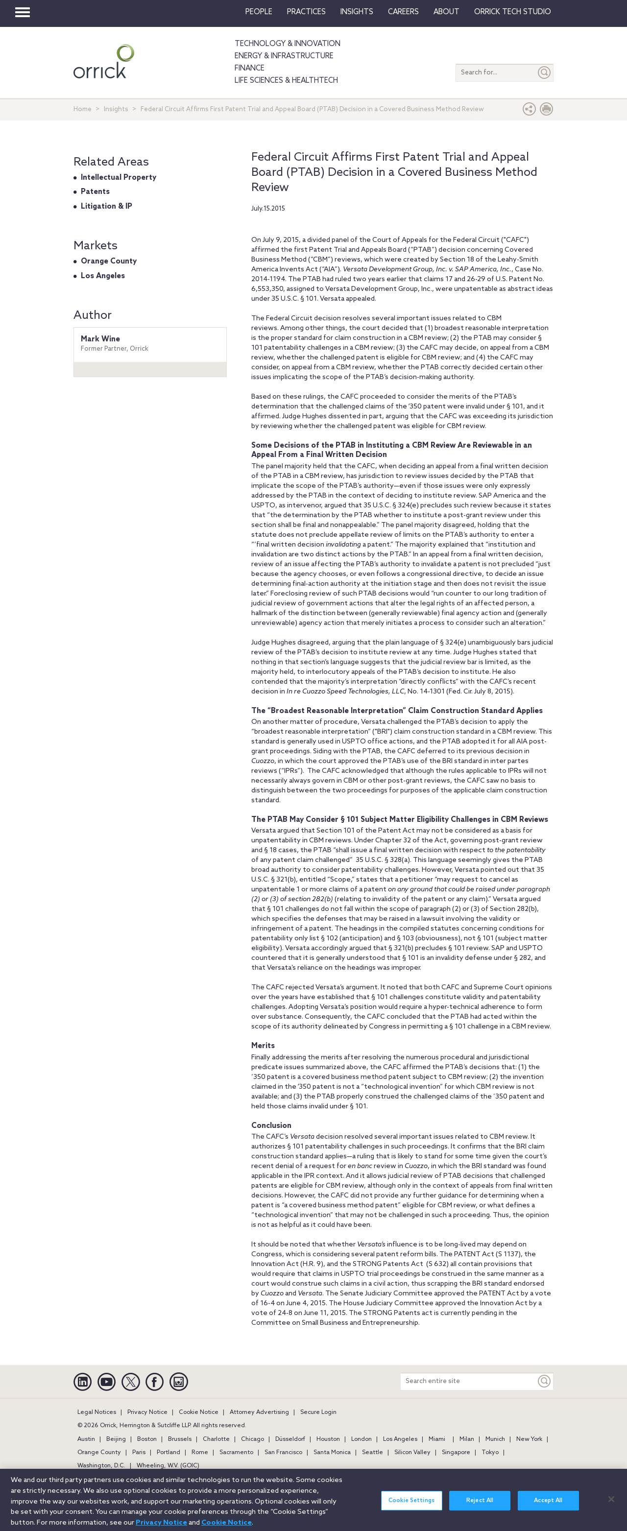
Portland (168, 1452)
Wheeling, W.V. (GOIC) (168, 1465)
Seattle (372, 1452)
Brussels (180, 1439)
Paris (138, 1452)
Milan (466, 1439)
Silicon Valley (412, 1452)
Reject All (479, 1505)
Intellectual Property (118, 177)
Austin (86, 1439)
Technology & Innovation (287, 44)
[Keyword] (545, 1381)
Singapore (456, 1452)
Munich (495, 1439)
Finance (250, 68)
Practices (306, 12)
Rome (200, 1452)
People (258, 12)
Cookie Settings (411, 1505)
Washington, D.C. (101, 1465)
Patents (95, 192)
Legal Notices (96, 1412)
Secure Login (318, 1412)
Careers (403, 12)
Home (82, 109)
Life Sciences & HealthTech (286, 80)
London (361, 1439)
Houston (328, 1439)
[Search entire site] (468, 1381)
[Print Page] (547, 111)
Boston (147, 1439)
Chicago (252, 1439)
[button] (529, 111)
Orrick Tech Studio (512, 12)
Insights (116, 109)
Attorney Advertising (259, 1412)
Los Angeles (103, 276)
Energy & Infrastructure (284, 56)
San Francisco (283, 1452)
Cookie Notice (198, 1412)
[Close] (611, 1504)
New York (529, 1439)
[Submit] (545, 73)
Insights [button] (356, 12)
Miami (437, 1439)
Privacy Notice (147, 1412)
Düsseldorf (290, 1439)
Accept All (548, 1505)
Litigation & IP (106, 206)
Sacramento (236, 1452)
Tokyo (490, 1452)
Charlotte (216, 1439)
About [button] (446, 12)
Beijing (116, 1439)
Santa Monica (332, 1452)
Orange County (109, 261)
